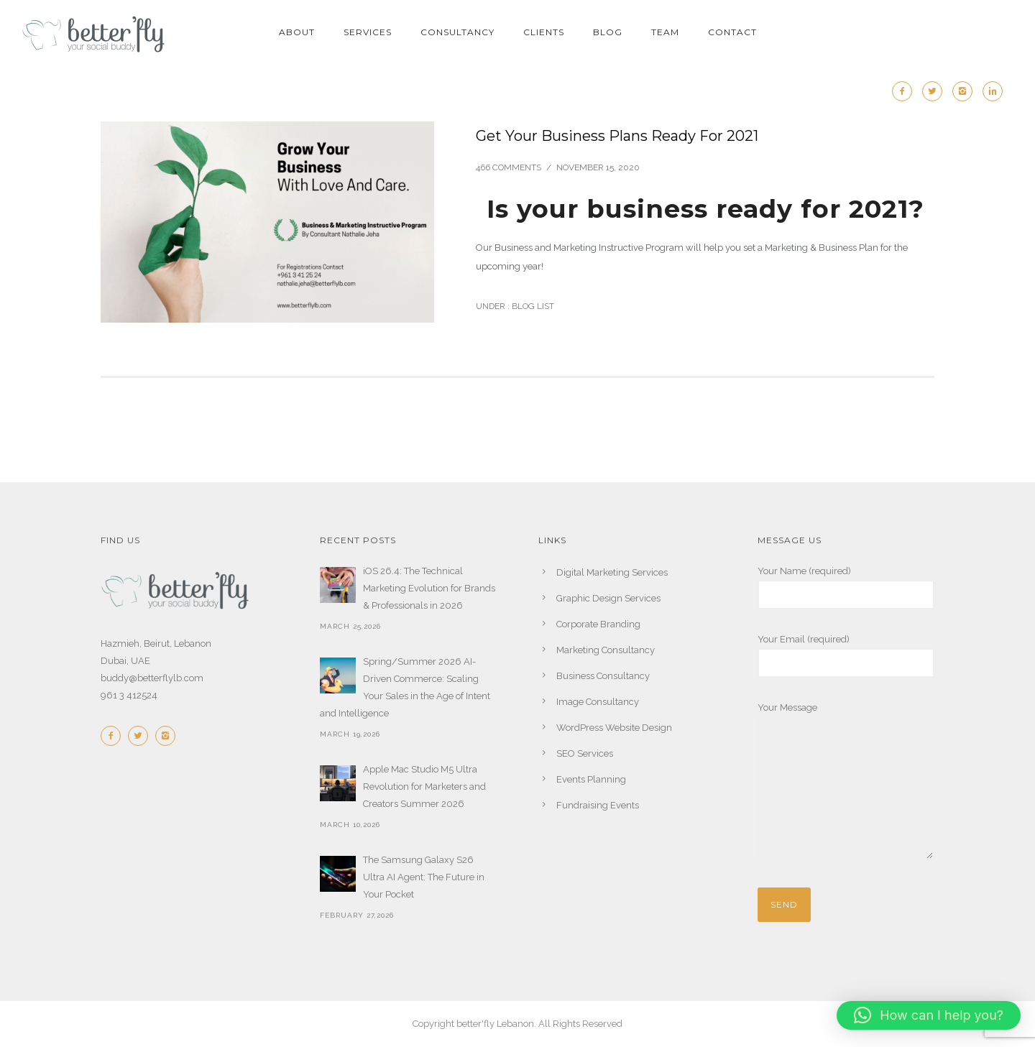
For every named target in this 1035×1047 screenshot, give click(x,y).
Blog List (532, 306)
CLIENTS (543, 32)
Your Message (846, 784)
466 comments (508, 167)
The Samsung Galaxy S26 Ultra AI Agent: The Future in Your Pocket (423, 877)
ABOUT (297, 32)
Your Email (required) (846, 656)
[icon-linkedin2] (993, 91)
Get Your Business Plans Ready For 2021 (617, 135)
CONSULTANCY (457, 32)
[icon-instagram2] (966, 91)
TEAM (665, 32)
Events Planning (591, 779)
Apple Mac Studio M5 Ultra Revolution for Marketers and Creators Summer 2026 (424, 786)
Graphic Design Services (608, 598)
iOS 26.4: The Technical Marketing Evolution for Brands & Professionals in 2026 (429, 588)
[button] (929, 1015)
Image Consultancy (597, 701)
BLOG (607, 32)
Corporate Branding (598, 624)
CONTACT (732, 32)
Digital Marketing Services (612, 572)
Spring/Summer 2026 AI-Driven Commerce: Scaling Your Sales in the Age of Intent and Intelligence (405, 687)
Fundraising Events (597, 805)
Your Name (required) (846, 587)
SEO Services (584, 753)
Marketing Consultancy (605, 650)
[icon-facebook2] (905, 91)
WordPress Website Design (614, 727)
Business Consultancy (603, 675)
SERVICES (368, 32)
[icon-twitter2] (935, 91)
